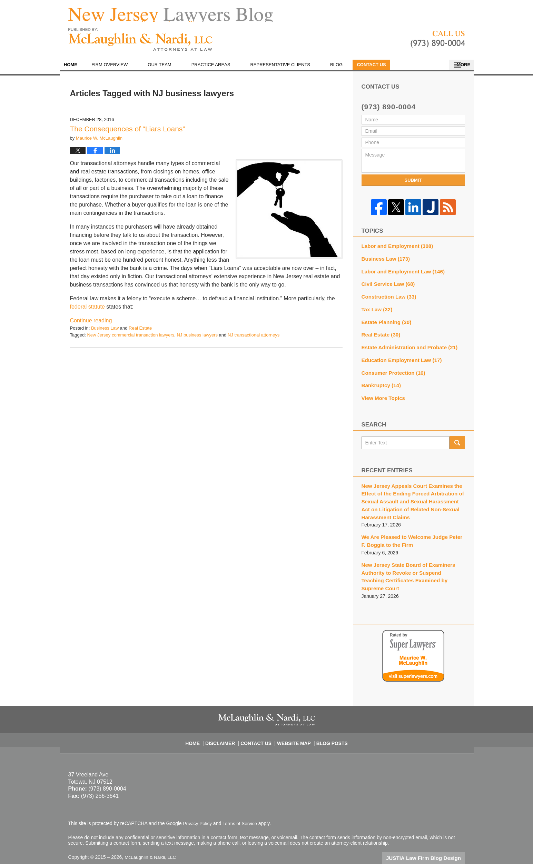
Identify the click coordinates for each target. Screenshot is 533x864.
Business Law (105, 332)
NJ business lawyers (197, 338)
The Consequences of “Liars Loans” (127, 133)
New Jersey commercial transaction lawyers (130, 338)
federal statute (87, 311)
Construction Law (387, 297)
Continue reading (91, 325)
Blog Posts (328, 722)
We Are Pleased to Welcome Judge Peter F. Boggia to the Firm (411, 533)
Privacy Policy (198, 805)
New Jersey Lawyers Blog (140, 43)
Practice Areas (222, 68)
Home (76, 68)
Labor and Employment (395, 249)
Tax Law (376, 309)
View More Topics (382, 394)
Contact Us (437, 68)
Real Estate (140, 332)
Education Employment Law (399, 358)
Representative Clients (292, 68)
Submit (413, 184)
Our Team (171, 68)
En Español (388, 68)
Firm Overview (121, 68)
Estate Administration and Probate (406, 346)
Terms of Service (242, 805)
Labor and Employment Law (400, 273)
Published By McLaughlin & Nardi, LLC (438, 43)
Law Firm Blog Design (432, 839)
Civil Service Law (386, 285)
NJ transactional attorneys (253, 338)
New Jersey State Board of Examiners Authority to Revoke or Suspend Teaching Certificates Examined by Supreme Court (409, 563)
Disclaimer (225, 722)
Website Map (293, 722)
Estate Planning (385, 321)
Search (457, 438)
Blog (348, 68)
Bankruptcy (380, 382)
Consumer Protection (391, 370)
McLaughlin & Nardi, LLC (151, 839)
